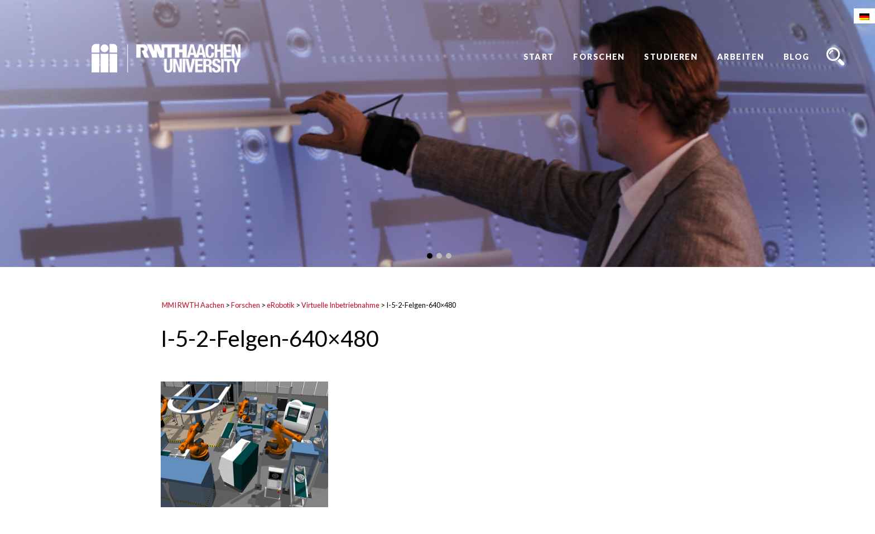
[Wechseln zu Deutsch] (864, 15)
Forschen (599, 56)
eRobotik (281, 305)
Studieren (671, 56)
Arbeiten (741, 56)
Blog (796, 56)
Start (538, 56)
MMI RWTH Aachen (193, 305)
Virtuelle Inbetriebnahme (340, 305)
